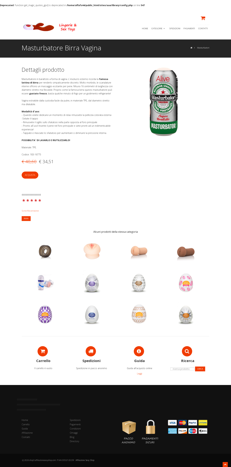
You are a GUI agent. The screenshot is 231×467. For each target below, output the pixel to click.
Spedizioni (174, 28)
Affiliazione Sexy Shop (85, 460)
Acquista (30, 175)
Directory (74, 441)
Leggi (139, 373)
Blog (72, 437)
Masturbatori (203, 47)
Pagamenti (189, 28)
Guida (25, 428)
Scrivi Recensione (30, 210)
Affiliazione (27, 432)
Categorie (158, 28)
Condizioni (75, 428)
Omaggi (74, 432)
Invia (26, 218)
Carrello (26, 424)
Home (145, 28)
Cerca (200, 369)
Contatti (203, 28)
